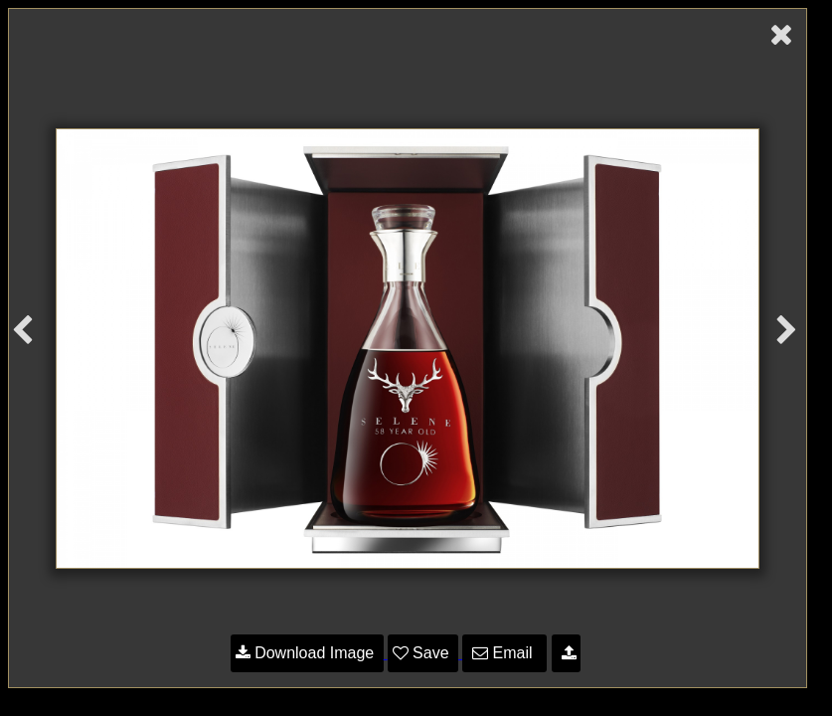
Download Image (307, 652)
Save (423, 652)
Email (504, 652)
